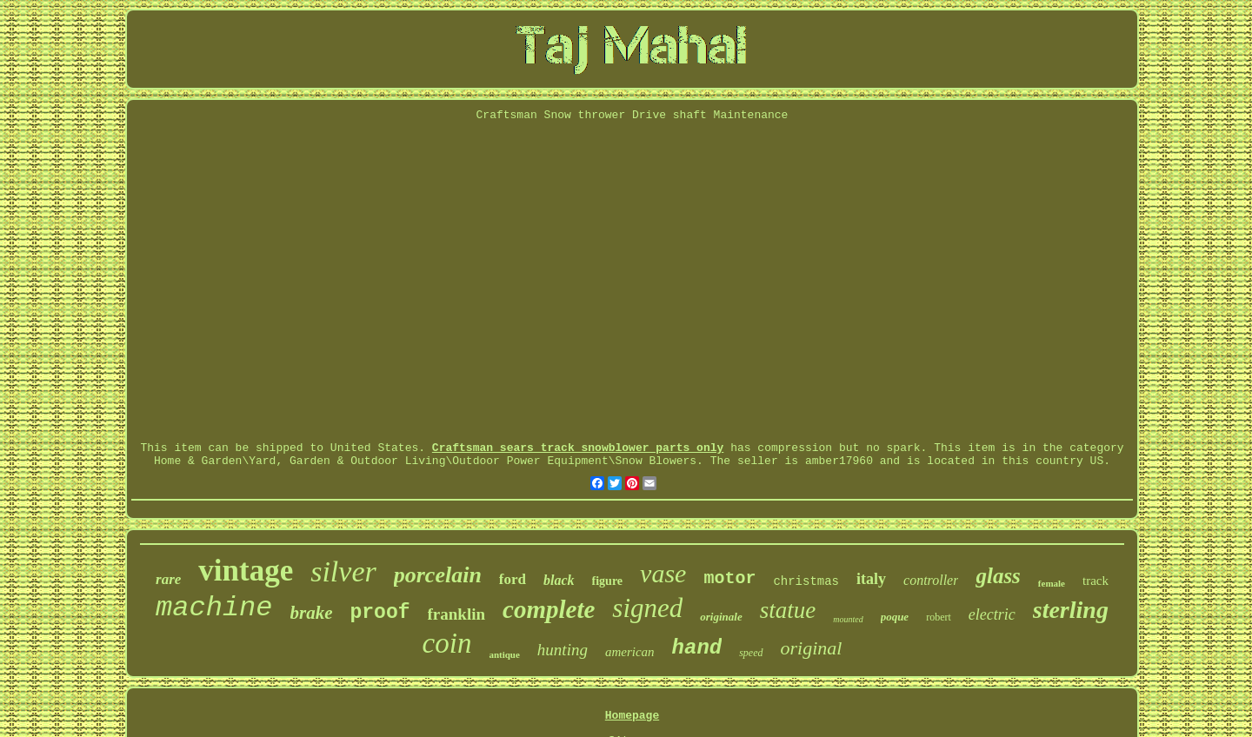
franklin (457, 614)
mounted (847, 619)
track (1095, 581)
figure (607, 581)
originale (721, 616)
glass (998, 576)
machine (214, 608)
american (630, 652)
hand (697, 648)
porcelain (438, 575)
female (1051, 583)
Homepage (632, 715)
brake (311, 612)
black (559, 580)
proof (380, 612)
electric (992, 614)
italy (871, 579)
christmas (806, 581)
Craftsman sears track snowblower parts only (577, 448)
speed (751, 653)
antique (504, 654)
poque (895, 616)
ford (512, 579)
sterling (1071, 609)
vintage (245, 571)
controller (930, 580)
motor (729, 578)
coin (447, 643)
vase (663, 573)
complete (549, 609)
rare (168, 579)
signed (647, 608)
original (811, 648)
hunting (562, 650)
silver (343, 571)
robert (938, 617)
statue (788, 610)
